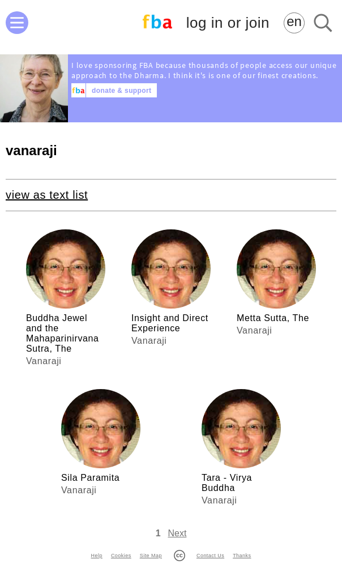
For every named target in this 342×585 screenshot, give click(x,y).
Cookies (121, 555)
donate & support (121, 91)
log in (228, 23)
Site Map (151, 555)
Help (96, 555)
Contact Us (210, 555)
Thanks (242, 555)
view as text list (47, 195)
